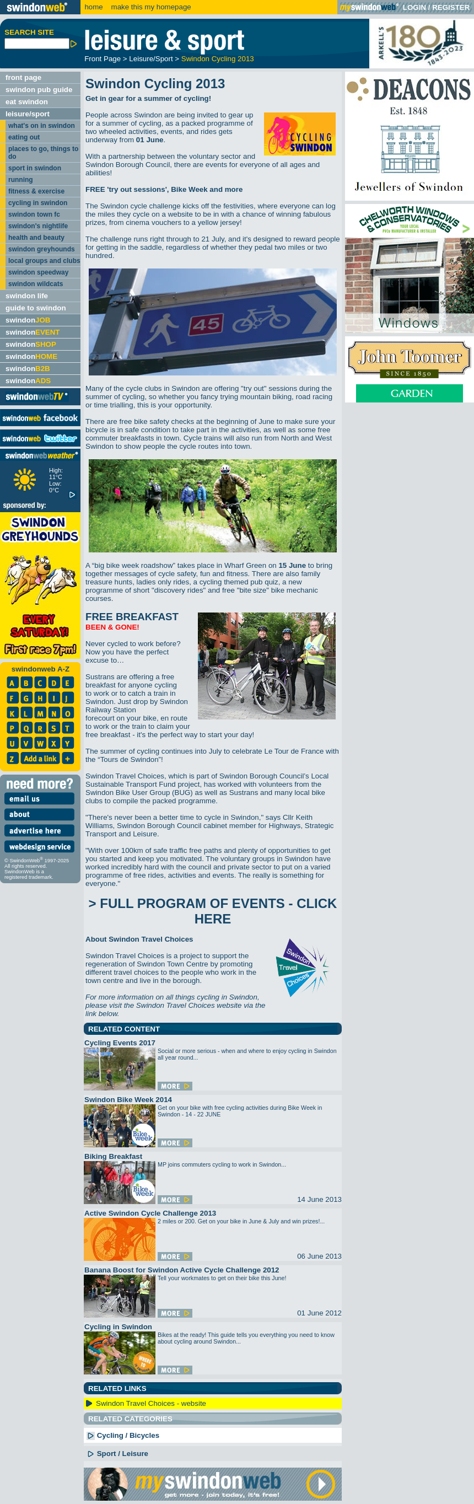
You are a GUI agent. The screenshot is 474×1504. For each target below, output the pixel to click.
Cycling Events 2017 (119, 1043)
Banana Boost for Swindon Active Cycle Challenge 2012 (181, 1270)
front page (23, 77)
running (20, 180)
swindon (28, 320)
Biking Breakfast (113, 1156)
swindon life (27, 296)
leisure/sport (28, 114)
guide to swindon (36, 308)
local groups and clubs (44, 261)
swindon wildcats (35, 284)
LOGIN (414, 7)
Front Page (102, 59)
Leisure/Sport (151, 59)
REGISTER (451, 7)
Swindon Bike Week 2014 (128, 1099)
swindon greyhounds (41, 249)
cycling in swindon (37, 203)
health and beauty (36, 237)
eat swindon (27, 102)
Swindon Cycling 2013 (217, 59)
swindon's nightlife (38, 226)
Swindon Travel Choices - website (151, 1403)
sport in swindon (34, 168)
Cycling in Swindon (118, 1327)
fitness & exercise (36, 191)
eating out (24, 137)
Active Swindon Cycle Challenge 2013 (150, 1213)
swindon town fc (34, 214)
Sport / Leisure (117, 1453)
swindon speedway (38, 272)
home (93, 7)
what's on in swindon (41, 126)
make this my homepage (150, 7)
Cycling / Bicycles (123, 1435)
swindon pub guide (39, 89)
